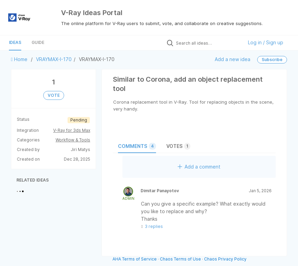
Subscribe (272, 59)
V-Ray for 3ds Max (71, 130)
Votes (178, 146)
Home (20, 59)
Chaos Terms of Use (180, 259)
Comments (137, 146)
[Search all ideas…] (207, 43)
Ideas (15, 42)
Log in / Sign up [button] (265, 42)
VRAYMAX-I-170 (54, 59)
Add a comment (199, 167)
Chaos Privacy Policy (225, 259)
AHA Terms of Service (135, 259)
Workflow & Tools (73, 139)
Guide (38, 42)
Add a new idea (232, 59)
